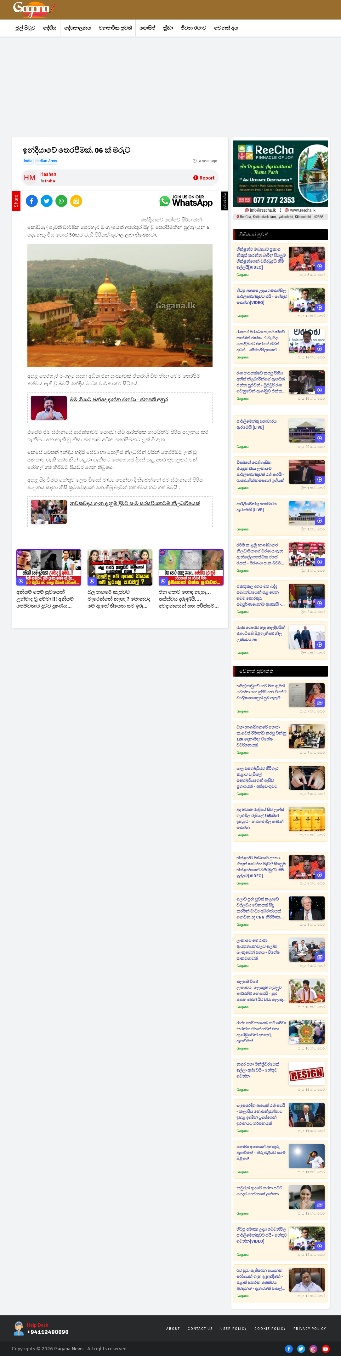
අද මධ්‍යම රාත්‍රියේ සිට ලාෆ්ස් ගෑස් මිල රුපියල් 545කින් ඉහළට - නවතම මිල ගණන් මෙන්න (260, 818)
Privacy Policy (309, 1329)
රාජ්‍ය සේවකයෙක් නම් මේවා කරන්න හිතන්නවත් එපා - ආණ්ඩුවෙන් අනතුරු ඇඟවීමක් (261, 1032)
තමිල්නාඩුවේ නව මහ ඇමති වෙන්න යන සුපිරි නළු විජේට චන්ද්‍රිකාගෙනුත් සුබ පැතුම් (261, 692)
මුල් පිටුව (25, 28)
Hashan (48, 174)
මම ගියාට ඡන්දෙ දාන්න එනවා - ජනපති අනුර (119, 400)
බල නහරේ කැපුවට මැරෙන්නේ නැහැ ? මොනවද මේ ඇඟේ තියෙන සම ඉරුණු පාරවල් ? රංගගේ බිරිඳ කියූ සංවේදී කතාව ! (119, 599)
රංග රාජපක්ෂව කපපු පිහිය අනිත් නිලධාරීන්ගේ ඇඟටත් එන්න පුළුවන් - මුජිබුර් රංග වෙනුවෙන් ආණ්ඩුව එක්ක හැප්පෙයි (260, 382)
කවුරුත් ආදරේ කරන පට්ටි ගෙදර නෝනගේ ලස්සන (259, 1191)
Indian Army (47, 160)
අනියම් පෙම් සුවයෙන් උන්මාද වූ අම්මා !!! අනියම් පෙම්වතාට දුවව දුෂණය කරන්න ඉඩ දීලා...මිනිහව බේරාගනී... (45, 599)
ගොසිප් (147, 28)
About (173, 1329)
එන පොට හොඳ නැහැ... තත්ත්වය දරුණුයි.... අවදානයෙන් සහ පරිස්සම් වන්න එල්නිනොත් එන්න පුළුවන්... (186, 599)
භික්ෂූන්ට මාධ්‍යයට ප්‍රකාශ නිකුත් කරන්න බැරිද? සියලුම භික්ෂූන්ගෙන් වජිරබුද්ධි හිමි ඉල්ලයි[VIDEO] (261, 258)
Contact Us (200, 1329)
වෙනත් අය (226, 28)
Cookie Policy (270, 1329)
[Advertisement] (171, 87)
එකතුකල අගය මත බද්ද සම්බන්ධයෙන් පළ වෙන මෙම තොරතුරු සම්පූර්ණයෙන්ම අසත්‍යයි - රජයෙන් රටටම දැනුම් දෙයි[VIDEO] (258, 596)
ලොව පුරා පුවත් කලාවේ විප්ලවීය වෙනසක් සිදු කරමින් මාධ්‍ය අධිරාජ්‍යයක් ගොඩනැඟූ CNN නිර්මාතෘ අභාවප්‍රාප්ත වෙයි (258, 908)
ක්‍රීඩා (168, 28)
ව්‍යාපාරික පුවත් (115, 28)
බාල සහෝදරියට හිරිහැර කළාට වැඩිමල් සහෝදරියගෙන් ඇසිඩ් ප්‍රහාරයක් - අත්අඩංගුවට (257, 777)
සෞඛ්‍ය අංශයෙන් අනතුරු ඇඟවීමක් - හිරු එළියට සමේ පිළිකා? (260, 1152)
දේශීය (49, 28)
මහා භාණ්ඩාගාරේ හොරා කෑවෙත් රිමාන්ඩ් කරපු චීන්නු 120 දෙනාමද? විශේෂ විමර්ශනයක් (261, 736)
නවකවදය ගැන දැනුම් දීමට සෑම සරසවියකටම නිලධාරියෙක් (135, 504)
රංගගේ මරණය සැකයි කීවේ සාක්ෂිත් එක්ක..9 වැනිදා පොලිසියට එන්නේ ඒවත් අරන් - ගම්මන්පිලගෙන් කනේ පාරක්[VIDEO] (260, 341)
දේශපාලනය (77, 28)
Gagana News (68, 1349)
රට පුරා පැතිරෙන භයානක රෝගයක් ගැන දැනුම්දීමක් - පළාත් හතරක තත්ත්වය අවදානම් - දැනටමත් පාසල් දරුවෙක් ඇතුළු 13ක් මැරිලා (259, 1280)
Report (203, 178)
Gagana (242, 274)
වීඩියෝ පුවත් (254, 235)
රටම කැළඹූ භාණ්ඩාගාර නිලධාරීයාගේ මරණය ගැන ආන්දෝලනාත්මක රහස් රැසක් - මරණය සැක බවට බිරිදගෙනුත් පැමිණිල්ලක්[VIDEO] (259, 554)
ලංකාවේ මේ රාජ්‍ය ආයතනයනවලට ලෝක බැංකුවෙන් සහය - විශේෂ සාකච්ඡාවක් (258, 949)
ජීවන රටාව (193, 28)
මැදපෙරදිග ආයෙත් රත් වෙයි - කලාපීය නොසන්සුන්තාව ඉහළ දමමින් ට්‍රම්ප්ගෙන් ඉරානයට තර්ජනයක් (260, 1114)
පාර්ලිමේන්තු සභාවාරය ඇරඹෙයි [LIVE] (256, 424)
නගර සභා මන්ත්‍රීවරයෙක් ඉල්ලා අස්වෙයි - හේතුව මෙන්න (257, 1070)
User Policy (233, 1329)
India (28, 160)
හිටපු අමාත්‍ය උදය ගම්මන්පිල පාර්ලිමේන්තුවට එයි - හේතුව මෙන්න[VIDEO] (261, 296)
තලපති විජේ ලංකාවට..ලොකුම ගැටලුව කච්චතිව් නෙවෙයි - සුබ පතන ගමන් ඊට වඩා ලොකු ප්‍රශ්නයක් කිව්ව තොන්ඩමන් (260, 991)
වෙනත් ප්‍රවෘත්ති (256, 671)
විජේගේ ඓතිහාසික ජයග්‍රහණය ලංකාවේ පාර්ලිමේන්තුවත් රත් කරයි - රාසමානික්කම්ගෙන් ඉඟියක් (260, 471)
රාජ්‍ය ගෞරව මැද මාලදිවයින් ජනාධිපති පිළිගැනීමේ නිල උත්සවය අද (260, 633)
